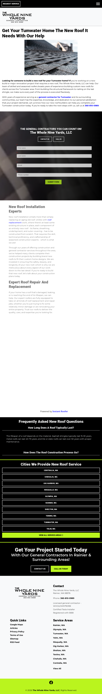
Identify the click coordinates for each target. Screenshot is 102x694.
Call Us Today (61, 569)
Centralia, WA (51, 470)
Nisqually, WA (51, 490)
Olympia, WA (51, 496)
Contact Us (49, 150)
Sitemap (14, 639)
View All (57, 668)
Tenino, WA (51, 516)
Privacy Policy (17, 631)
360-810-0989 (92, 105)
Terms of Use (16, 635)
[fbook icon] (51, 683)
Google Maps (16, 624)
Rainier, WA (51, 503)
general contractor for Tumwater (55, 97)
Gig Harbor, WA (51, 483)
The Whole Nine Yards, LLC (46, 690)
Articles (14, 628)
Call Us (53, 150)
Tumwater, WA (51, 522)
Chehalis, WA (51, 477)
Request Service (11, 4)
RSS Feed (14, 642)
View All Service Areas (51, 535)
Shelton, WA (51, 509)
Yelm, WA (51, 529)
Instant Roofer (67, 411)
